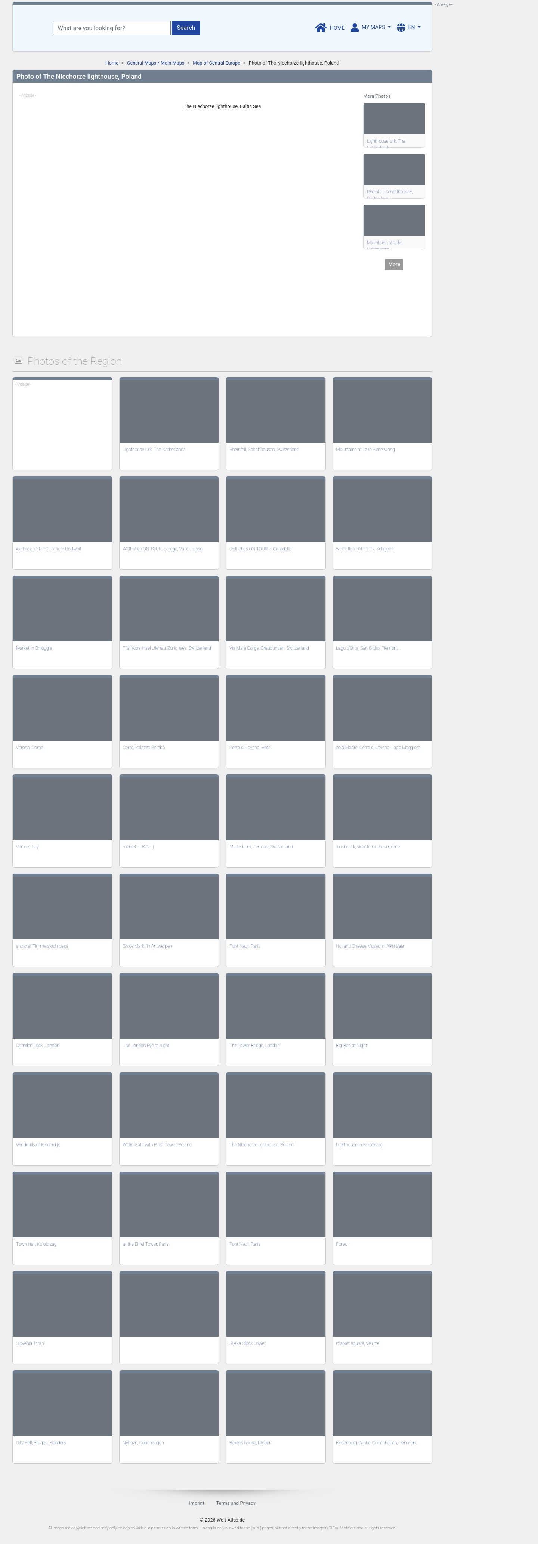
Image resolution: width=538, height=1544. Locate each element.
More (394, 264)
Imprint (196, 1503)
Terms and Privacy (236, 1503)
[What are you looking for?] (112, 28)
